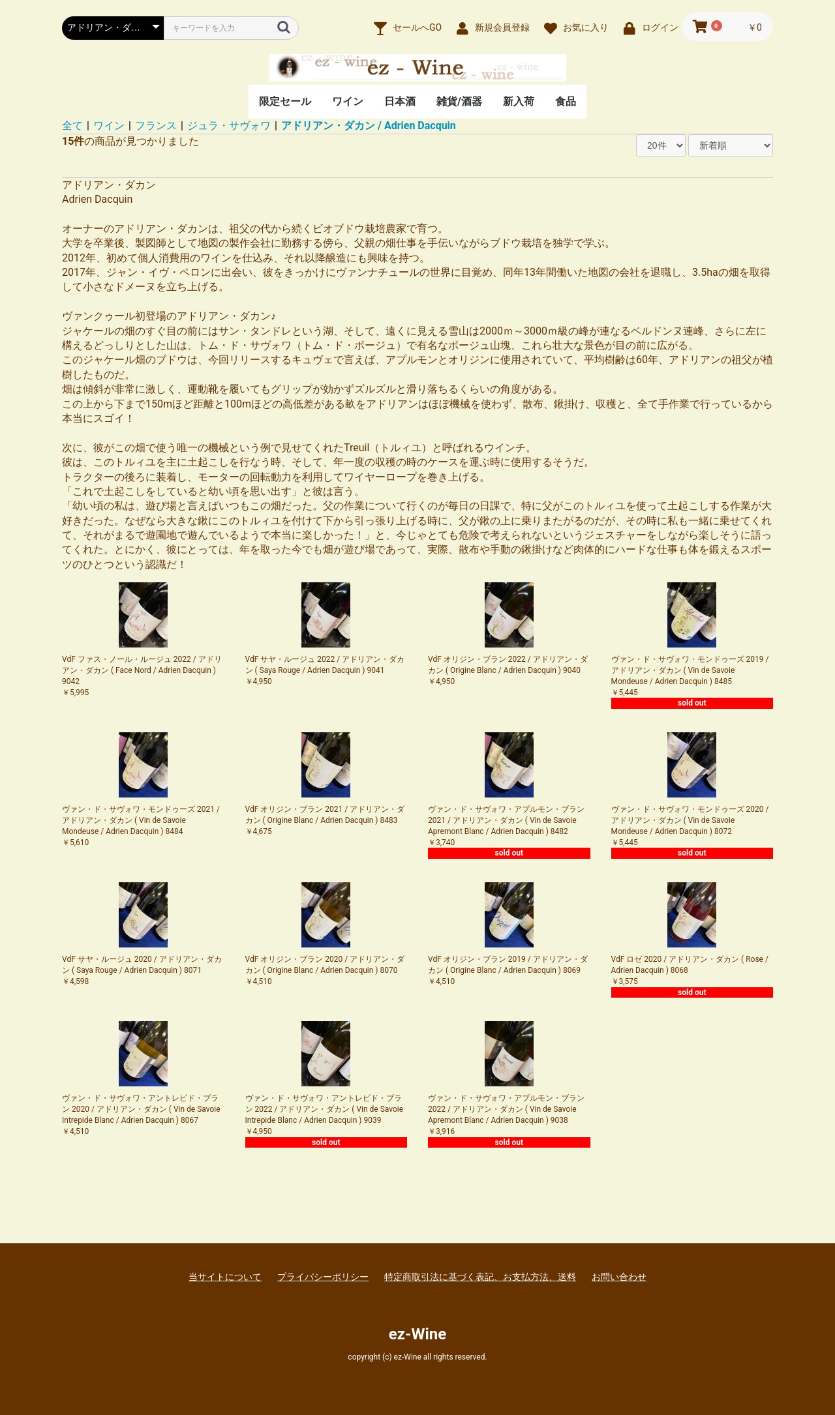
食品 (565, 101)
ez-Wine (417, 1334)
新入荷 (518, 101)
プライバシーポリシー (323, 1277)
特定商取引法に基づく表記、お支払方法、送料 (480, 1277)
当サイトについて (225, 1277)
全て (72, 125)
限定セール (285, 101)
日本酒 (400, 101)
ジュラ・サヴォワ (229, 125)
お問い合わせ (619, 1277)
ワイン (347, 101)
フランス (156, 125)
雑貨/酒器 (459, 101)
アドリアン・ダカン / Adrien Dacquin (368, 125)
